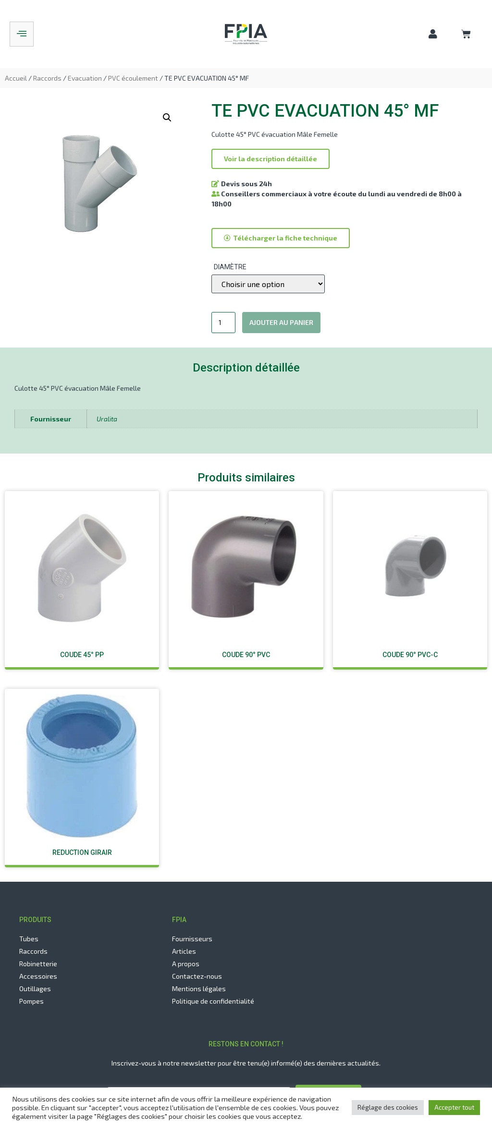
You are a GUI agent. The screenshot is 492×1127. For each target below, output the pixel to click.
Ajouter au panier (281, 322)
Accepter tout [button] (454, 1107)
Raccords (47, 78)
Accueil (16, 78)
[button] (270, 159)
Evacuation (85, 78)
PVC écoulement (133, 78)
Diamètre (230, 267)
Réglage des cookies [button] (387, 1107)
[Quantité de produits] (223, 322)
